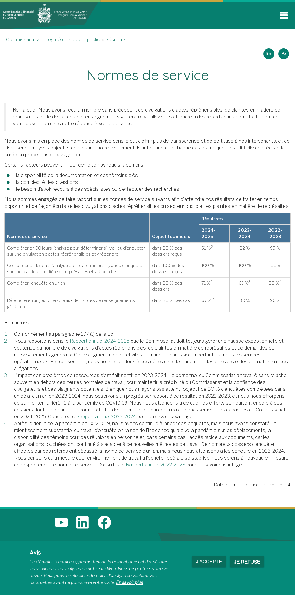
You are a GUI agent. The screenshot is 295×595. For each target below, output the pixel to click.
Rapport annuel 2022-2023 (155, 465)
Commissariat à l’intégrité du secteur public (53, 39)
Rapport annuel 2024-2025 (99, 341)
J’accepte (209, 561)
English (267, 52)
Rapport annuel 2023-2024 (106, 416)
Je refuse (247, 561)
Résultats (115, 39)
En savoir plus (129, 582)
